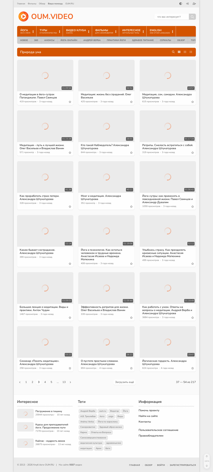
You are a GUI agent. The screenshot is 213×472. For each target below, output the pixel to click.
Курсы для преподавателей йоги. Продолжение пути (51, 426)
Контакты (145, 422)
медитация (86, 448)
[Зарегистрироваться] (194, 3)
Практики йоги (116, 40)
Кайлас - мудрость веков (50, 441)
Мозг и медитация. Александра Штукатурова (101, 197)
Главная (21, 3)
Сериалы (165, 40)
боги (108, 448)
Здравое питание (143, 40)
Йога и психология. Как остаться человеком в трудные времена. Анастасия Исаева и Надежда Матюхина (101, 254)
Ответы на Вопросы (101, 432)
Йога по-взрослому (108, 421)
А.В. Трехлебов (88, 416)
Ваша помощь (55, 3)
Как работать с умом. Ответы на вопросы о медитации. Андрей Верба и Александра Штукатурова (167, 310)
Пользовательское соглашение (158, 430)
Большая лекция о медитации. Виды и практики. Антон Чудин (44, 308)
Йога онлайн (69, 40)
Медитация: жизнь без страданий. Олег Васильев (106, 96)
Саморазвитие (87, 427)
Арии (98, 448)
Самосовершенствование (93, 437)
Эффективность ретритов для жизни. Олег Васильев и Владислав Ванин (104, 308)
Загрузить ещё (124, 382)
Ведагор (114, 411)
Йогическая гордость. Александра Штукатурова (164, 362)
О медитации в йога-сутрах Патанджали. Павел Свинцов (38, 96)
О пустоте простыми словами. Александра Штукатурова (99, 362)
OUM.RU (69, 3)
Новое (24, 40)
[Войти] (187, 3)
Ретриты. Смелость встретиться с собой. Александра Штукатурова (167, 146)
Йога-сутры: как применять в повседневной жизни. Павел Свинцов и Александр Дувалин (167, 199)
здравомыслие (113, 443)
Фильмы (32, 3)
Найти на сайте (148, 416)
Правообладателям (151, 436)
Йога (125, 411)
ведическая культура (91, 443)
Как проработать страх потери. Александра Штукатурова (39, 197)
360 (36, 40)
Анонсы (49, 40)
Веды (120, 416)
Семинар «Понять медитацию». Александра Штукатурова (39, 362)
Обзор (42, 3)
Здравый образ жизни (110, 427)
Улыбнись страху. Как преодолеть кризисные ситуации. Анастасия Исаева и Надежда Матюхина (164, 253)
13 (64, 382)
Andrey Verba (87, 421)
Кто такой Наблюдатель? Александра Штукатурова (105, 146)
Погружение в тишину (48, 411)
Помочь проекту (149, 410)
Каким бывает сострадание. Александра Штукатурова (37, 251)
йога (102, 416)
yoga (110, 416)
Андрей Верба (92, 40)
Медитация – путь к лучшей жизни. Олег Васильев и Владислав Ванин (42, 146)
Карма (83, 432)
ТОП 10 (195, 40)
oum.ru (102, 411)
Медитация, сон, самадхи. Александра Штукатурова (167, 96)
